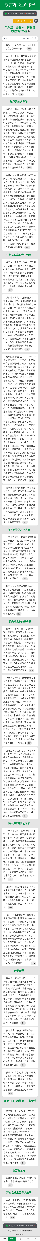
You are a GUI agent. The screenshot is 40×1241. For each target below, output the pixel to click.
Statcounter (20, 1234)
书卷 (4, 1239)
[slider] (14, 38)
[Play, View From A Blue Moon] (4, 38)
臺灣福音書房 (27, 1231)
